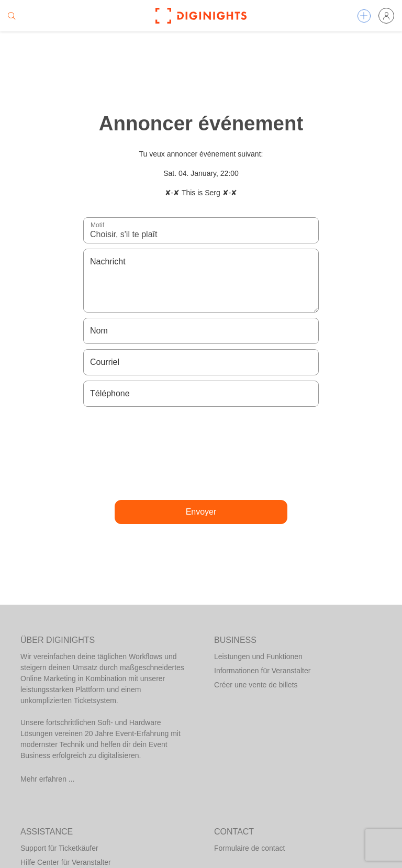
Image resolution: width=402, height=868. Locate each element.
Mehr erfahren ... (47, 779)
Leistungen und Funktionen (258, 656)
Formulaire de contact (249, 848)
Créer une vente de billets (256, 685)
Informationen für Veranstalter (262, 670)
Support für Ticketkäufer (59, 848)
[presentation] (201, 453)
